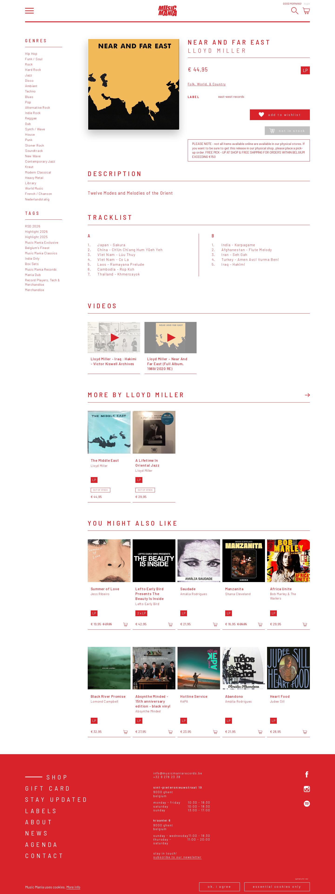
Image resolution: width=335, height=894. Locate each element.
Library (30, 183)
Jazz (28, 75)
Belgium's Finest (37, 248)
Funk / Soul (34, 59)
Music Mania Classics (41, 253)
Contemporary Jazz (40, 161)
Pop (28, 102)
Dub (28, 124)
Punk (29, 140)
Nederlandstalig (37, 199)
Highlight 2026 (36, 231)
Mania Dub (33, 275)
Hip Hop (31, 54)
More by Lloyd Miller (136, 394)
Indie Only (32, 258)
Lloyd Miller (217, 50)
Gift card (48, 788)
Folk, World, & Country (207, 84)
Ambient (31, 86)
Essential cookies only (277, 886)
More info (73, 887)
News (37, 833)
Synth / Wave (35, 129)
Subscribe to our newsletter (177, 857)
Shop (58, 777)
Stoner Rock (34, 145)
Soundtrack (34, 151)
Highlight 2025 (36, 237)
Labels (41, 811)
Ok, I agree (219, 886)
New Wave (33, 156)
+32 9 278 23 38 (167, 777)
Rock (29, 64)
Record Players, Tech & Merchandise (42, 282)
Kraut (29, 167)
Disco (29, 80)
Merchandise (34, 290)
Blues (29, 97)
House (30, 134)
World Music (34, 188)
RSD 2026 (32, 226)
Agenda (42, 844)
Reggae (31, 118)
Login (307, 3)
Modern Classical (38, 172)
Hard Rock (33, 70)
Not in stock (287, 130)
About (39, 822)
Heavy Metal (34, 178)
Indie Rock (33, 113)
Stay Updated (57, 799)
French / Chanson (38, 194)
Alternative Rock (37, 107)
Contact (45, 855)
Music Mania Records (41, 269)
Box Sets (32, 264)
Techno (30, 91)
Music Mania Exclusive (41, 242)
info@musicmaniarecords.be (177, 773)
